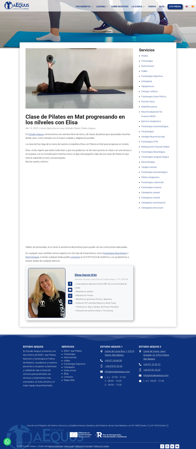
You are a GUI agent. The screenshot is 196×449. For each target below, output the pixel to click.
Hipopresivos (147, 86)
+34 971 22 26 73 (151, 364)
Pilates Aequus (88, 128)
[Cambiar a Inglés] (184, 7)
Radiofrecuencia (149, 106)
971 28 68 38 (123, 279)
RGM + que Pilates (73, 351)
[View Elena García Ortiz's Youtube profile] (70, 290)
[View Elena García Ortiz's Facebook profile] (70, 284)
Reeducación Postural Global (155, 146)
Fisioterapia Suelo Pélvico (153, 96)
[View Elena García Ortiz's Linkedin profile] (70, 302)
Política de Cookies (101, 446)
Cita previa (175, 7)
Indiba (144, 71)
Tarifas (152, 7)
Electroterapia (32, 257)
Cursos (42, 128)
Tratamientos (83, 7)
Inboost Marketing (55, 446)
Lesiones (101, 7)
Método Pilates (72, 128)
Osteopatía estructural (152, 207)
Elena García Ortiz (86, 274)
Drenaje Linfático (149, 91)
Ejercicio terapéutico (151, 121)
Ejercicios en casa (55, 128)
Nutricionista (147, 66)
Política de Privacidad (83, 446)
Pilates (144, 55)
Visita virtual (70, 370)
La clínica (137, 7)
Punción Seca (148, 101)
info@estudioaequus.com (117, 371)
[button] (7, 442)
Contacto (68, 377)
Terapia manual (149, 167)
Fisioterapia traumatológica (154, 126)
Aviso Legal (69, 446)
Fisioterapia (147, 61)
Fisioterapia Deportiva (152, 76)
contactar (75, 257)
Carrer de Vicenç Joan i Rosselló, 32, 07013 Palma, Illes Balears (156, 355)
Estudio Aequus (36, 134)
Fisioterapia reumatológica (154, 172)
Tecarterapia (147, 131)
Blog (161, 7)
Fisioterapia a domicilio (152, 182)
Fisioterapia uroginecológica (155, 157)
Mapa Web (69, 380)
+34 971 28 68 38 (113, 360)
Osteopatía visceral (150, 197)
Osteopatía (146, 81)
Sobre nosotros (119, 7)
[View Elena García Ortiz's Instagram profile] (70, 296)
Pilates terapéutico (150, 177)
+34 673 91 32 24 (113, 366)
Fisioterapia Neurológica (115, 253)
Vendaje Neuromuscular (153, 136)
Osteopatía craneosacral (153, 202)
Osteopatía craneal (150, 192)
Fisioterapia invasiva (151, 187)
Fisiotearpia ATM (149, 141)
